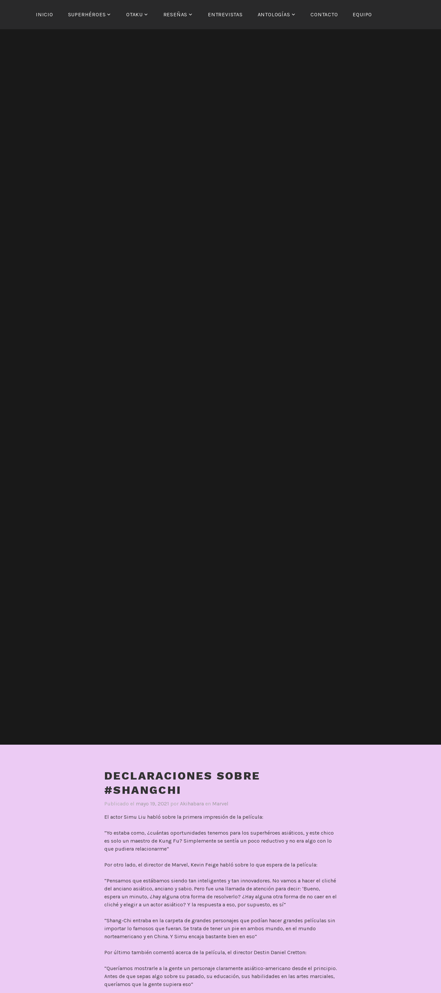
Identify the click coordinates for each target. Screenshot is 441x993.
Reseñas (175, 14)
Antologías (274, 14)
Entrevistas (225, 14)
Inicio (44, 14)
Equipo (362, 14)
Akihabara (192, 803)
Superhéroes (87, 14)
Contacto (324, 14)
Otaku (134, 14)
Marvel (220, 803)
